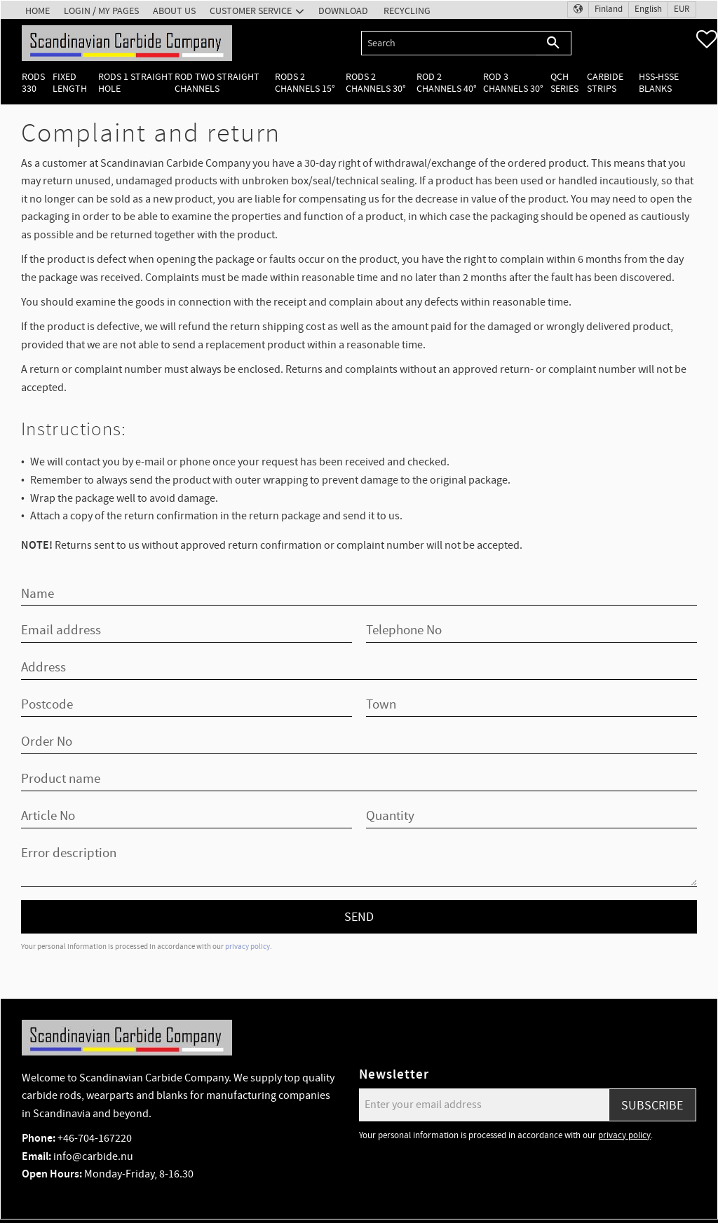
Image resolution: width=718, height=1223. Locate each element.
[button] (706, 39)
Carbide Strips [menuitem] (605, 82)
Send (359, 917)
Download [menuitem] (343, 11)
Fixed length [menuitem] (70, 82)
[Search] (553, 43)
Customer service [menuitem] (251, 11)
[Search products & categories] (448, 43)
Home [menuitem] (37, 11)
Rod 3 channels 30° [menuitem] (513, 82)
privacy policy (247, 946)
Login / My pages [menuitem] (101, 11)
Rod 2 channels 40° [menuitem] (446, 82)
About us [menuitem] (174, 11)
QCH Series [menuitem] (564, 82)
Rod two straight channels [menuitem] (217, 82)
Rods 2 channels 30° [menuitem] (376, 82)
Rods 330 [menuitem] (33, 82)
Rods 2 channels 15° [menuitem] (305, 82)
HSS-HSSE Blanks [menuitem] (659, 82)
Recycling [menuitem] (407, 11)
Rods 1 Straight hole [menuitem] (135, 82)
